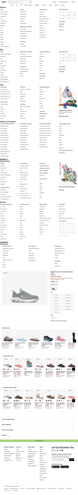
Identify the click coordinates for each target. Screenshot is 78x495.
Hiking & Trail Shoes (4, 135)
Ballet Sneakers (3, 128)
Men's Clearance (32, 246)
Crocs (40, 63)
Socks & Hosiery (23, 46)
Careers (29, 449)
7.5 (63, 15)
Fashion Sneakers (3, 133)
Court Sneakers (23, 29)
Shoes (1, 9)
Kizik (21, 218)
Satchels (2, 179)
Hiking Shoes (3, 70)
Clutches (2, 170)
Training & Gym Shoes (4, 151)
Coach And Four (62, 209)
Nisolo (40, 227)
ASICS (60, 128)
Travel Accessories (24, 195)
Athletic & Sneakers (4, 11)
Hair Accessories (23, 179)
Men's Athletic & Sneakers (26, 123)
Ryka (21, 229)
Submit (71, 459)
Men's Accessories (43, 170)
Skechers (41, 105)
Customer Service (8, 460)
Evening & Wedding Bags (5, 175)
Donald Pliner (42, 216)
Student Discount (32, 453)
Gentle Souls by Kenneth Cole (45, 218)
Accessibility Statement (52, 488)
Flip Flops (22, 21)
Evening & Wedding (24, 175)
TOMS (1, 236)
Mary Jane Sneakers (4, 140)
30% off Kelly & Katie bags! (67, 187)
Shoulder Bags (3, 181)
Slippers (2, 41)
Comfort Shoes (3, 21)
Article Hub (41, 14)
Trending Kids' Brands (44, 87)
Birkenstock (41, 56)
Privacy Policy (6, 488)
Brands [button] (50, 5)
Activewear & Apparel (24, 165)
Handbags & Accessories (8, 260)
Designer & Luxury (23, 172)
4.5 (63, 12)
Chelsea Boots (43, 469)
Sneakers (42, 464)
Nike (40, 68)
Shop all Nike (53, 274)
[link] (8, 345)
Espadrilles (2, 25)
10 (60, 18)
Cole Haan (41, 61)
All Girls (56, 257)
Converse (41, 94)
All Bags (2, 163)
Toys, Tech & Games (24, 193)
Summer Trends (42, 37)
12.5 (63, 60)
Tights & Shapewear (4, 199)
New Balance (42, 98)
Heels (1, 30)
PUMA (60, 140)
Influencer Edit (42, 30)
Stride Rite (41, 107)
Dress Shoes (2, 23)
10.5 (63, 18)
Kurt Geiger (41, 222)
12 (71, 18)
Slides (41, 451)
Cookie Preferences (15, 490)
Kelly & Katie (61, 213)
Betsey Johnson (3, 209)
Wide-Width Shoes (4, 79)
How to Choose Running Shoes (66, 150)
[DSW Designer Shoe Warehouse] (3, 2)
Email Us (6, 449)
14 (71, 60)
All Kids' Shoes (3, 102)
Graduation (41, 28)
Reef (40, 70)
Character (2, 109)
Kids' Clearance (58, 246)
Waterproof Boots (3, 77)
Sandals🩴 (37, 5)
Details (62, 279)
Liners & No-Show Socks (5, 196)
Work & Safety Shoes (4, 46)
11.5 (69, 18)
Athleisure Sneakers (4, 126)
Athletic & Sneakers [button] (29, 5)
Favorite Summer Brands (6, 204)
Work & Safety (43, 477)
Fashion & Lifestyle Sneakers (26, 31)
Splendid (41, 229)
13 (74, 18)
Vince (40, 234)
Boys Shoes (22, 104)
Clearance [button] (63, 5)
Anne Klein (2, 206)
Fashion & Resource (32, 465)
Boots (1, 58)
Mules (1, 35)
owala (40, 197)
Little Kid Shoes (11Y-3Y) (5, 94)
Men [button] (17, 5)
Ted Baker (41, 232)
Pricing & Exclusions (68, 488)
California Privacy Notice (14, 488)
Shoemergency (42, 35)
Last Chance (57, 266)
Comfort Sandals (23, 14)
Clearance (61, 30)
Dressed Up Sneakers (24, 69)
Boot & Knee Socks (4, 192)
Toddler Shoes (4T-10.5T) (5, 91)
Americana (41, 11)
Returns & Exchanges (9, 453)
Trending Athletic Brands (64, 123)
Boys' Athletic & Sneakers (44, 128)
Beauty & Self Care (24, 168)
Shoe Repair (30, 463)
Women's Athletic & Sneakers (7, 123)
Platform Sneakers (4, 142)
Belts (21, 170)
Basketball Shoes (23, 128)
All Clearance (58, 261)
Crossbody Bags (3, 172)
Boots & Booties (3, 14)
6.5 (75, 12)
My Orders (18, 453)
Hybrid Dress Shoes (24, 71)
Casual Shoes (3, 16)
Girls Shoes (22, 87)
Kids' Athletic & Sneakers (45, 123)
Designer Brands (43, 204)
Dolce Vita (2, 216)
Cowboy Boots (43, 473)
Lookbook (56, 5)
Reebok (60, 142)
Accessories (42, 73)
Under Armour (23, 236)
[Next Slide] (74, 340)
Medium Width (62, 69)
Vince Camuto (3, 239)
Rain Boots (2, 113)
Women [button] (12, 5)
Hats (21, 181)
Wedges (2, 44)
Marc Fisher (2, 227)
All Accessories (23, 163)
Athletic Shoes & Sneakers (26, 26)
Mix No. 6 (61, 216)
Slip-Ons (2, 74)
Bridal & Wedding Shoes (44, 18)
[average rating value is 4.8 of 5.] (53, 281)
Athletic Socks (3, 189)
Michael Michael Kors (43, 225)
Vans (21, 239)
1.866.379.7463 (7, 456)
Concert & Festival (43, 23)
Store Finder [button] (7, 458)
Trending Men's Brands (44, 51)
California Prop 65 (7, 490)
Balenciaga (41, 209)
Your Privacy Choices (41, 488)
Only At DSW (62, 204)
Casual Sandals (23, 11)
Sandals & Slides (32, 260)
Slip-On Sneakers (23, 36)
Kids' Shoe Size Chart (4, 98)
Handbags (22, 44)
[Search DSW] (19, 2)
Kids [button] (21, 5)
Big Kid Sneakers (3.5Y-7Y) (45, 135)
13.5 (69, 60)
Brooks (40, 58)
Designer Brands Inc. (32, 451)
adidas (40, 54)
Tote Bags (2, 184)
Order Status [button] (7, 451)
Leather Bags (3, 177)
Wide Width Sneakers (4, 156)
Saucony (21, 232)
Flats (1, 28)
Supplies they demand (65, 110)
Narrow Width (62, 21)
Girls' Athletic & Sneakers (44, 126)
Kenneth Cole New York (44, 220)
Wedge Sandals (23, 23)
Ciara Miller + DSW (43, 21)
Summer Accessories (44, 165)
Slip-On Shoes (23, 101)
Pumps (1, 37)
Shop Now (61, 190)
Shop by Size (3, 87)
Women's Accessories (44, 168)
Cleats (1, 111)
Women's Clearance (7, 246)
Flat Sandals (22, 18)
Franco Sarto (3, 220)
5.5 (69, 12)
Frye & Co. (2, 222)
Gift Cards (18, 460)
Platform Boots (43, 453)
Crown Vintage (62, 211)
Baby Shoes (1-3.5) (4, 89)
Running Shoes (23, 33)
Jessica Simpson (3, 225)
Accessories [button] (44, 5)
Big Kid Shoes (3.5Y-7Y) (5, 96)
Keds (21, 216)
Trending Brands (43, 179)
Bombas (41, 188)
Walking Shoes (23, 38)
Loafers (1, 32)
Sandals (2, 39)
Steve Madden (3, 234)
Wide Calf (61, 26)
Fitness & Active (23, 177)
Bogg (40, 185)
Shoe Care (22, 186)
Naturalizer (2, 229)
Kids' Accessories (43, 173)
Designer (41, 25)
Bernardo (41, 211)
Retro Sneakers (3, 144)
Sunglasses (22, 191)
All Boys (56, 255)
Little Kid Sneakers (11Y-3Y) (45, 133)
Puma (40, 103)
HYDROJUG (41, 192)
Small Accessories (23, 188)
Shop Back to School (64, 116)
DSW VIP (18, 456)
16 (60, 63)
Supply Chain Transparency (30, 488)
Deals (56, 263)
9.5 (75, 15)
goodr (40, 190)
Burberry (41, 213)
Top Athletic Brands (24, 204)
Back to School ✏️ (43, 16)
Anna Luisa (61, 206)
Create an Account (20, 451)
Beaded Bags (3, 168)
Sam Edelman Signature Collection (66, 218)
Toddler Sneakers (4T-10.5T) (45, 130)
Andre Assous (42, 206)
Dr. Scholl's (2, 218)
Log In (17, 449)
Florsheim (41, 65)
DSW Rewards (19, 458)
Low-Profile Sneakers (4, 137)
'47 (40, 181)
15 (74, 60)
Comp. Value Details (60, 488)
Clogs (1, 18)
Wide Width (61, 24)
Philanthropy (31, 459)
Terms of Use (22, 488)
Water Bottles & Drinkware (25, 198)
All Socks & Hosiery (4, 187)
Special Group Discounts (31, 456)
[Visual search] (30, 2)
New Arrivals (42, 32)
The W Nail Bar (31, 461)
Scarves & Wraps (23, 184)
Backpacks (2, 165)
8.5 (69, 15)
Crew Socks (2, 194)
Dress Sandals (23, 16)
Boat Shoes (2, 56)
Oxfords (21, 76)
